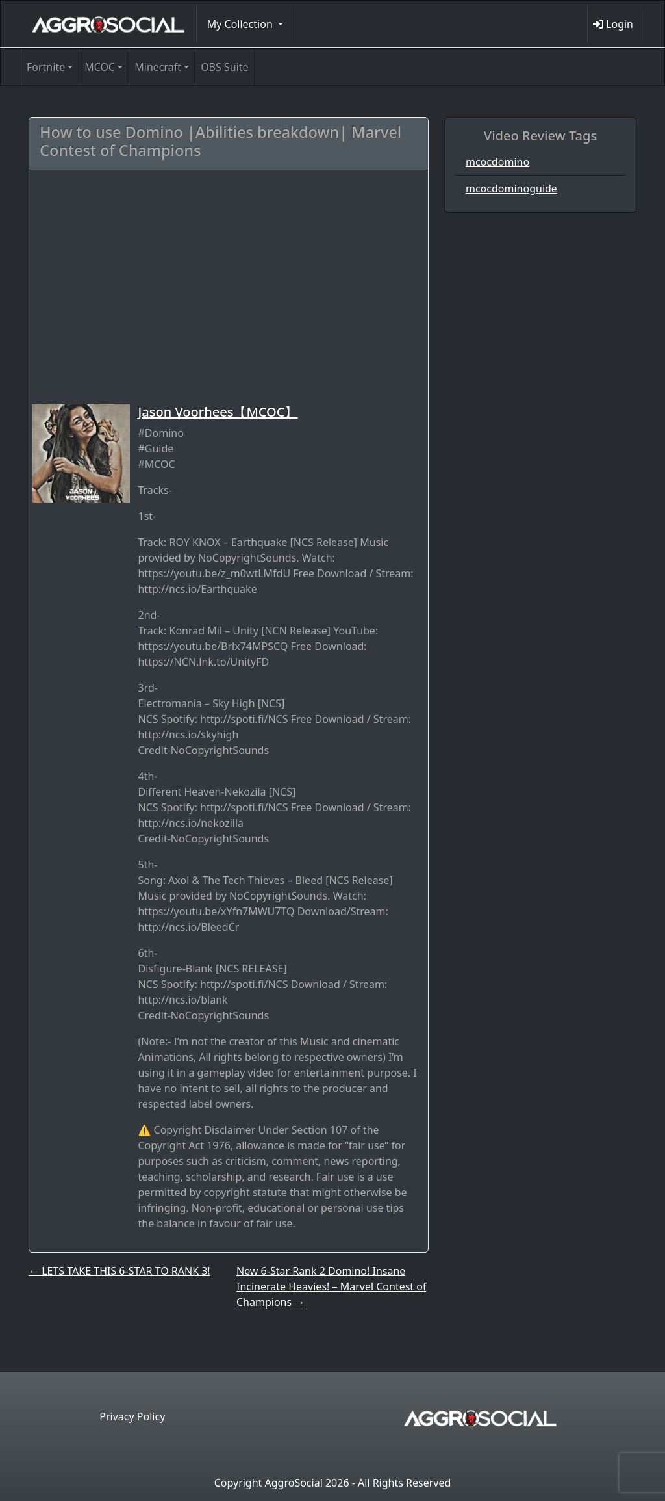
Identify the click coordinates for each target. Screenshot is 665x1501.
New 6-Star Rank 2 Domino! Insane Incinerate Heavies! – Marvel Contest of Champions (331, 1286)
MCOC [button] (99, 67)
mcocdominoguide (511, 188)
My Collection (241, 24)
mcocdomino (497, 162)
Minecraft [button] (157, 67)
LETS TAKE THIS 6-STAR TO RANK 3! (119, 1271)
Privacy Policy (132, 1416)
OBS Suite (224, 67)
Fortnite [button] (46, 67)
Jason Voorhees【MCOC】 (217, 412)
